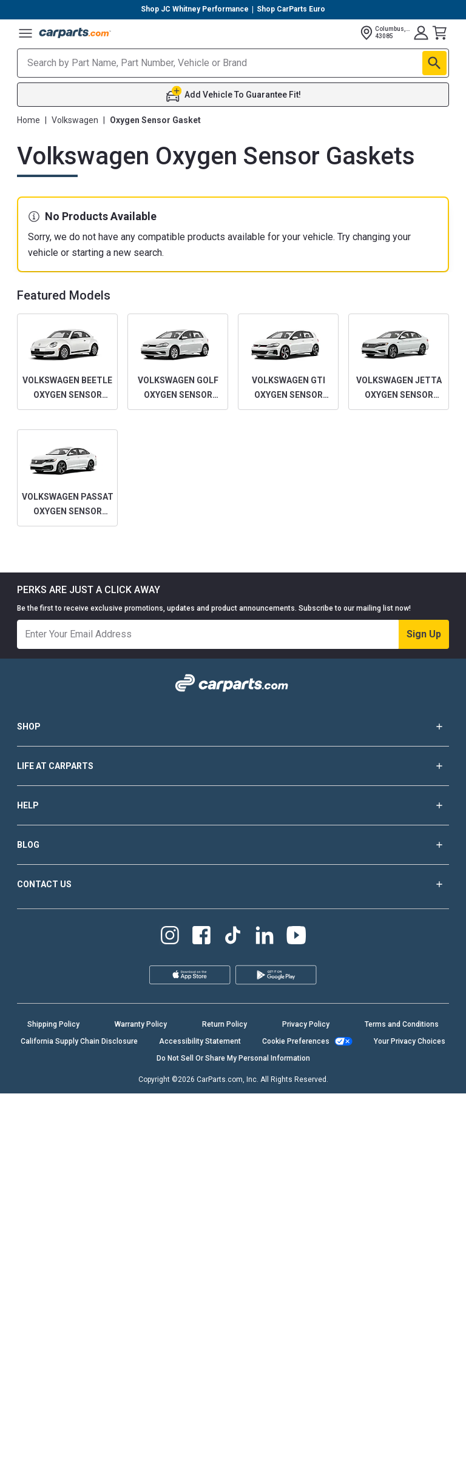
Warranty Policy (141, 1024)
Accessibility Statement (200, 1041)
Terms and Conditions (402, 1024)
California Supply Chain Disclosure (79, 1041)
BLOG (233, 844)
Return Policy (224, 1024)
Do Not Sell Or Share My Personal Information (233, 1058)
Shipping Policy (53, 1024)
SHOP (233, 726)
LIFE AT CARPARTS (233, 766)
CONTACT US (233, 884)
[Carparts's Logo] (75, 32)
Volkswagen (75, 120)
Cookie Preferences (295, 1041)
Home (28, 120)
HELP (233, 805)
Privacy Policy (305, 1024)
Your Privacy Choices (409, 1041)
